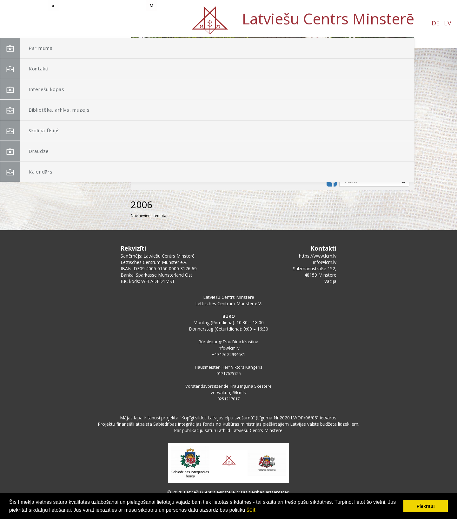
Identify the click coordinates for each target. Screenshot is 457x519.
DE (63, 23)
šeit (251, 510)
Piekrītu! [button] (425, 506)
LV (74, 23)
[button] (395, 78)
